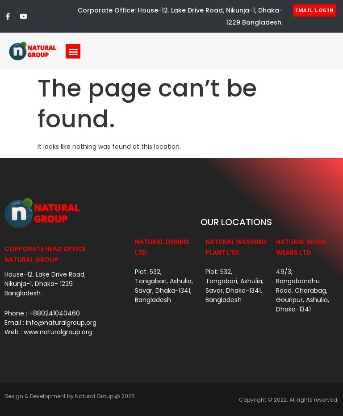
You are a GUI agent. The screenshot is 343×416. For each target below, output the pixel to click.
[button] (73, 51)
